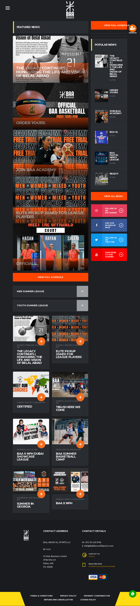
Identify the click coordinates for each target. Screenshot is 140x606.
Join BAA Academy (116, 112)
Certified (24, 407)
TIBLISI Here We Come (68, 408)
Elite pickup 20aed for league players (69, 354)
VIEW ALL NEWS (113, 196)
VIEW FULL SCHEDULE (50, 277)
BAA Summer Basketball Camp (66, 456)
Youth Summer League (52, 305)
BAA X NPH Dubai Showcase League (30, 456)
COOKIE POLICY (88, 600)
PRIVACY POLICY (68, 596)
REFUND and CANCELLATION (58, 600)
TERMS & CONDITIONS (41, 596)
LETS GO (92, 556)
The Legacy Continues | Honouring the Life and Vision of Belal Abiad (29, 357)
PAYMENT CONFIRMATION (97, 596)
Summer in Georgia (25, 505)
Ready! (114, 173)
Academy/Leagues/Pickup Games (102, 566)
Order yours (114, 91)
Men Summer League (52, 291)
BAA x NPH (64, 503)
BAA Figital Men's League (114, 156)
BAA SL (114, 131)
